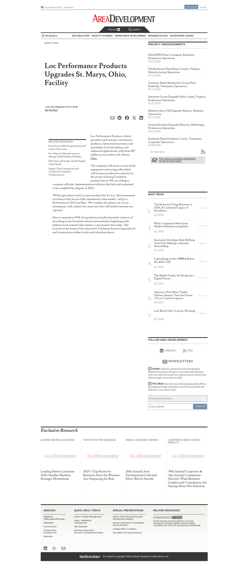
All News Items (158, 152)
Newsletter (49, 523)
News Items (51, 43)
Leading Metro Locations (125, 529)
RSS (188, 351)
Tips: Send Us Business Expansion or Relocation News (177, 160)
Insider (177, 373)
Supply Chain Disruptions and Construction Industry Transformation (64, 171)
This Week (177, 386)
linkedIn (167, 351)
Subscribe (191, 7)
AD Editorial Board (181, 36)
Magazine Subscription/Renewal (54, 517)
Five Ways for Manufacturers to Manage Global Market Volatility (65, 155)
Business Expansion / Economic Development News (88, 531)
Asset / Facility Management (88, 516)
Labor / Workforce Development (82, 521)
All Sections (51, 36)
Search (134, 29)
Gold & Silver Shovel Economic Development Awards (128, 517)
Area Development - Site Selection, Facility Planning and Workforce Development (124, 18)
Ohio (94, 158)
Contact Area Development (50, 531)
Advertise (68, 7)
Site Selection (81, 526)
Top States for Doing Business (127, 532)
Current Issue (50, 526)
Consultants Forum (52, 7)
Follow (114, 29)
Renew (203, 7)
